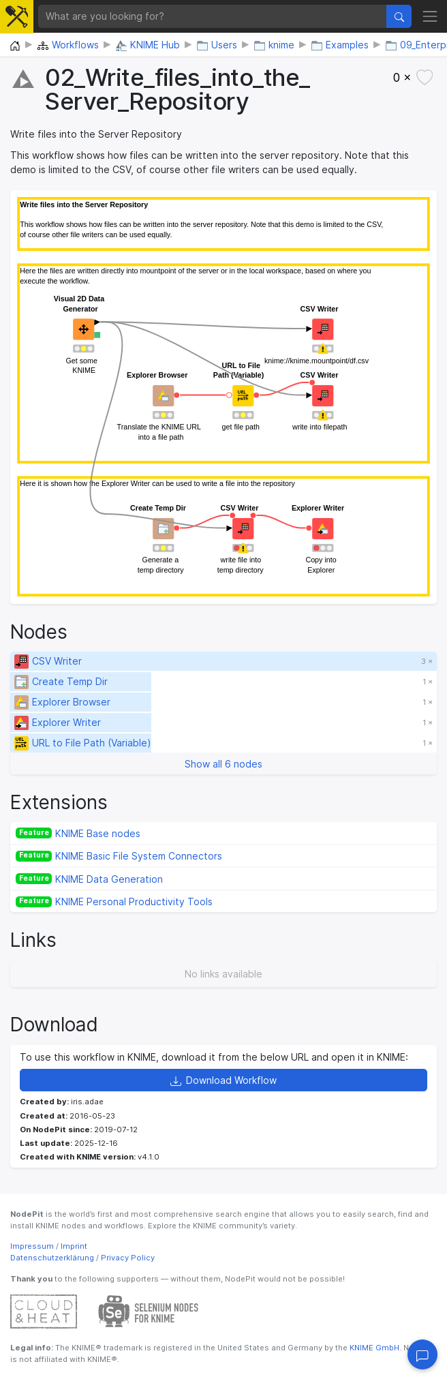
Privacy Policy (128, 1257)
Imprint (74, 1246)
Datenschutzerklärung (52, 1257)
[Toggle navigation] (430, 16)
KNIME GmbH (373, 1347)
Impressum (32, 1246)
